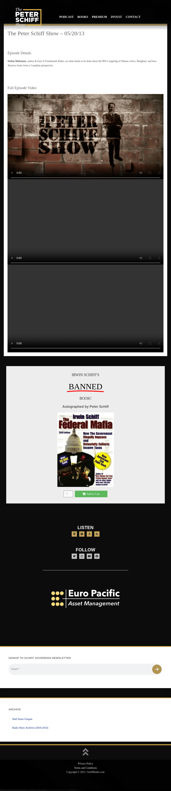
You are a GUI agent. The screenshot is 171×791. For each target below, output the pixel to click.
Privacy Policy (85, 773)
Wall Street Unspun (22, 729)
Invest (116, 16)
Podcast (66, 16)
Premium (99, 16)
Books (83, 16)
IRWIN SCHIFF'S (85, 385)
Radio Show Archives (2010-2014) (30, 738)
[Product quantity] (68, 504)
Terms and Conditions (85, 778)
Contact (133, 16)
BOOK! (85, 408)
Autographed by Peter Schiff (85, 417)
